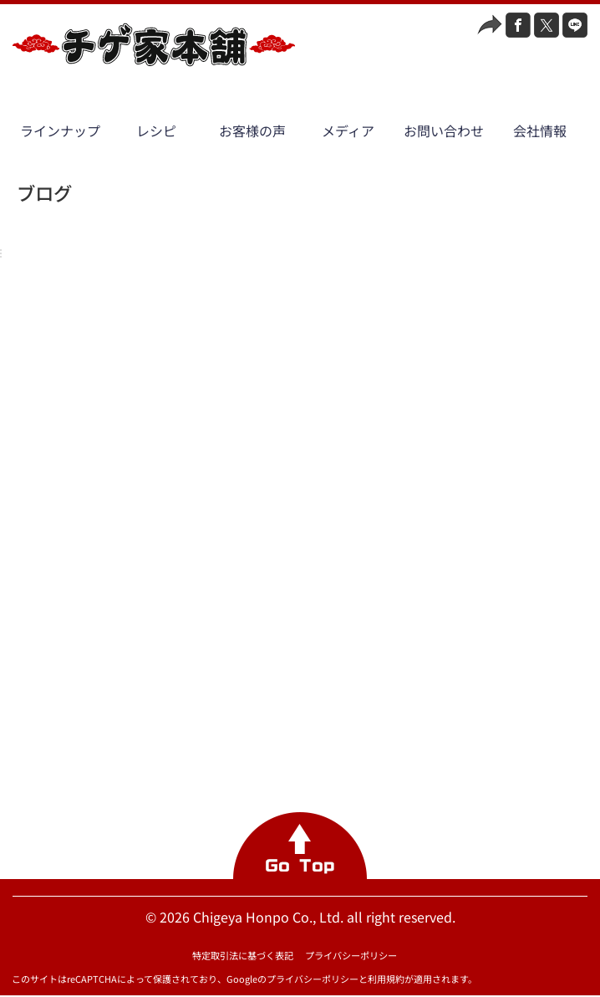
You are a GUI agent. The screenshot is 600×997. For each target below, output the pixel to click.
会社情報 (540, 131)
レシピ (156, 131)
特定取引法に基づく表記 (242, 955)
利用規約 (386, 978)
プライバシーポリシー (351, 955)
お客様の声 (252, 131)
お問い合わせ (444, 131)
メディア (348, 131)
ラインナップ (60, 131)
